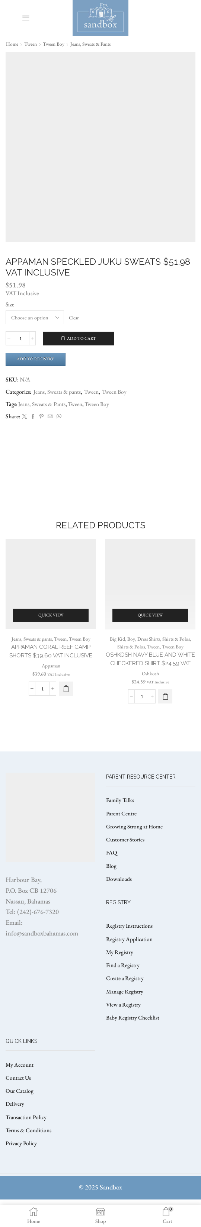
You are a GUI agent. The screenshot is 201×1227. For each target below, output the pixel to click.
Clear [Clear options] (75, 317)
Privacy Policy (22, 1171)
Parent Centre (122, 831)
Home (12, 44)
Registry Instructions (131, 947)
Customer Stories (126, 859)
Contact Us (19, 1103)
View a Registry (124, 1028)
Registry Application (130, 960)
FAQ (111, 872)
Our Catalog (20, 1116)
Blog (111, 886)
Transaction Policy (28, 1143)
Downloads (119, 899)
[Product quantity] (20, 339)
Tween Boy (57, 44)
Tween (32, 44)
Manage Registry (125, 1015)
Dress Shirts (147, 646)
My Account (20, 1089)
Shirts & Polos (177, 646)
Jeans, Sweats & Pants (43, 405)
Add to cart (82, 339)
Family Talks (120, 818)
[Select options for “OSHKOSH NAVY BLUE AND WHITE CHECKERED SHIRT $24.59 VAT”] (165, 713)
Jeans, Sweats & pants (98, 44)
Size (10, 304)
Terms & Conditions (29, 1157)
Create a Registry (126, 1001)
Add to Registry (37, 360)
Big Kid (115, 646)
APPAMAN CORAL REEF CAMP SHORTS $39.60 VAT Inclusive (50, 663)
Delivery (15, 1130)
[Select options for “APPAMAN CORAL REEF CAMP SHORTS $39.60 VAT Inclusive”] (66, 706)
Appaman (51, 682)
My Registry (120, 974)
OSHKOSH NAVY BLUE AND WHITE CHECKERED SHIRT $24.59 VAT (150, 671)
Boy (129, 646)
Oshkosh (150, 690)
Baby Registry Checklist (133, 1042)
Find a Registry (123, 988)
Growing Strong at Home (136, 845)
